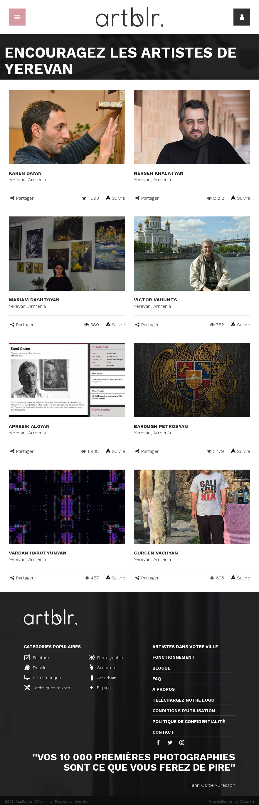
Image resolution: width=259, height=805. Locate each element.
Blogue (161, 668)
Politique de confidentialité (188, 721)
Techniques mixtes (47, 687)
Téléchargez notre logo (183, 700)
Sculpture (103, 667)
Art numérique (42, 677)
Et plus (100, 687)
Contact (163, 732)
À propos (163, 689)
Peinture (36, 657)
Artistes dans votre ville (185, 646)
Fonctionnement (173, 657)
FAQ (156, 678)
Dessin (35, 667)
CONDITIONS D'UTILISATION (183, 710)
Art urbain (103, 677)
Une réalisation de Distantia (231, 801)
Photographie (106, 657)
